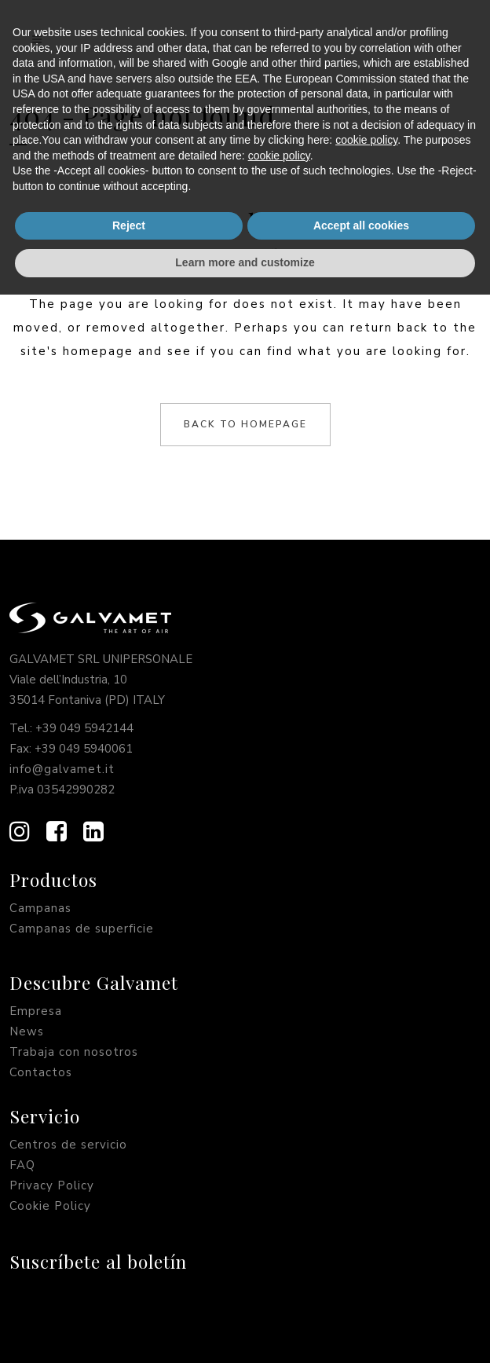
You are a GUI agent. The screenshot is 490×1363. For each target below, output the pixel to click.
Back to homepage (245, 424)
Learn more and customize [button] (244, 1331)
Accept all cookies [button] (361, 1294)
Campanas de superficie (81, 928)
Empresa (35, 1011)
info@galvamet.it (62, 769)
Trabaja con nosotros (73, 1052)
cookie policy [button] (366, 1208)
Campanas (40, 908)
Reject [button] (128, 1294)
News (26, 1031)
